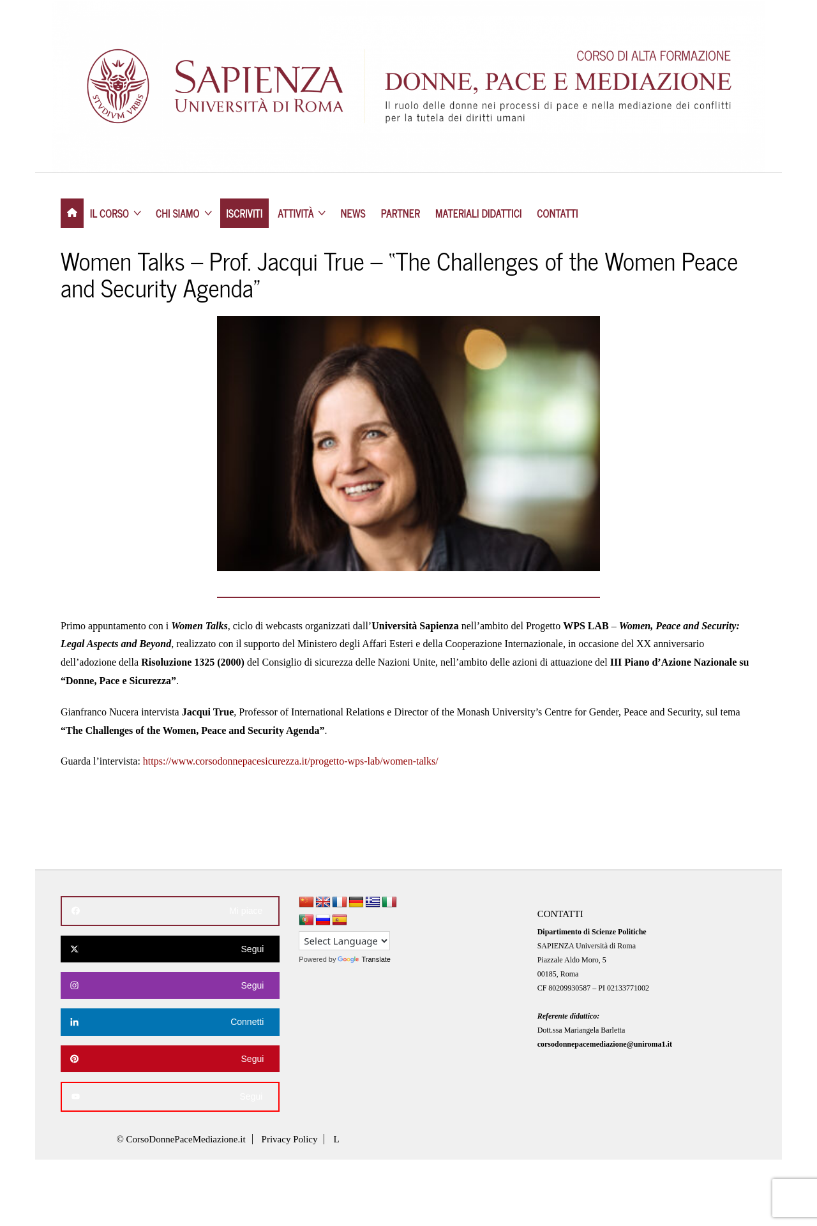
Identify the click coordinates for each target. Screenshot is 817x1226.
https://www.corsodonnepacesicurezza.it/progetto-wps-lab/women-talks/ (290, 761)
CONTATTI (557, 213)
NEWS (353, 213)
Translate (364, 959)
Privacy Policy (290, 1139)
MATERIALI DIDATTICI (478, 213)
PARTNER (400, 213)
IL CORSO (109, 213)
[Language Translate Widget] (344, 940)
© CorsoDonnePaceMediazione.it (180, 1139)
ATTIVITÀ (295, 213)
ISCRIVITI (245, 213)
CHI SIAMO (178, 213)
